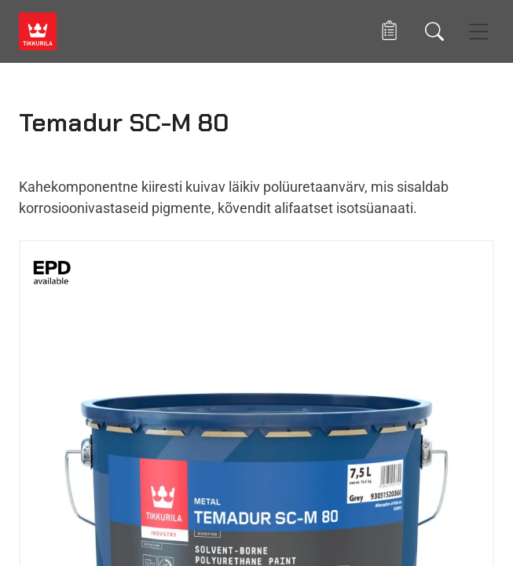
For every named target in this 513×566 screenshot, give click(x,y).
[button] (389, 31)
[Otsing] (434, 31)
